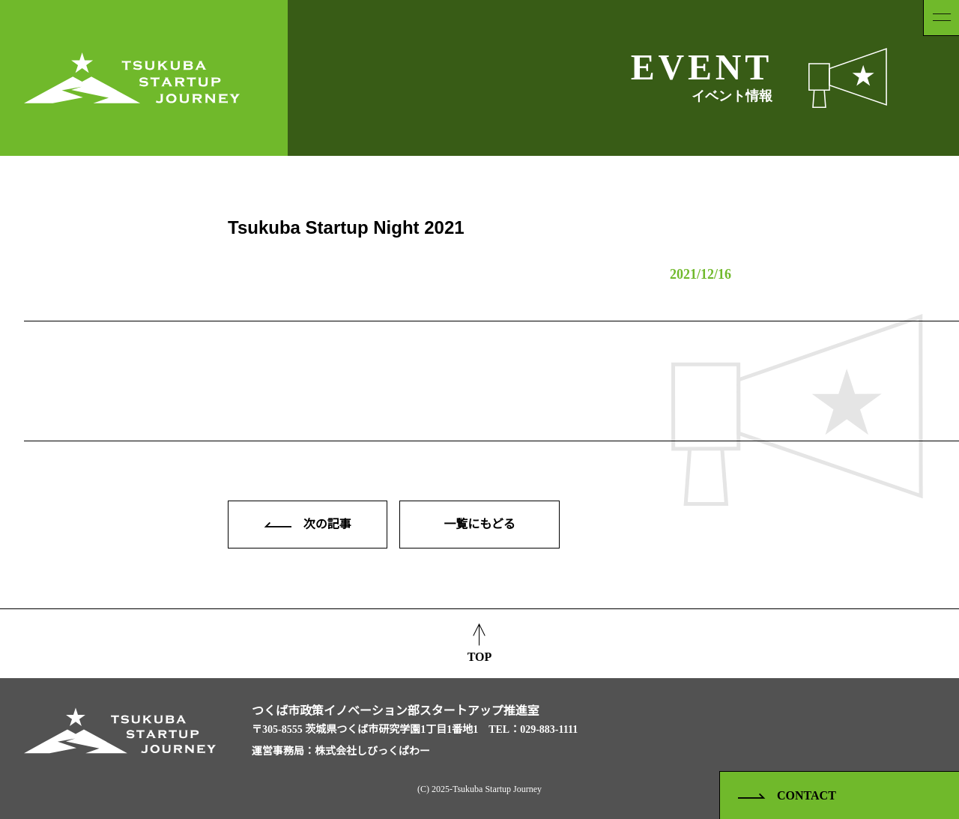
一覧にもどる (479, 524)
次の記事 (307, 525)
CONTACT (787, 796)
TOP (480, 642)
